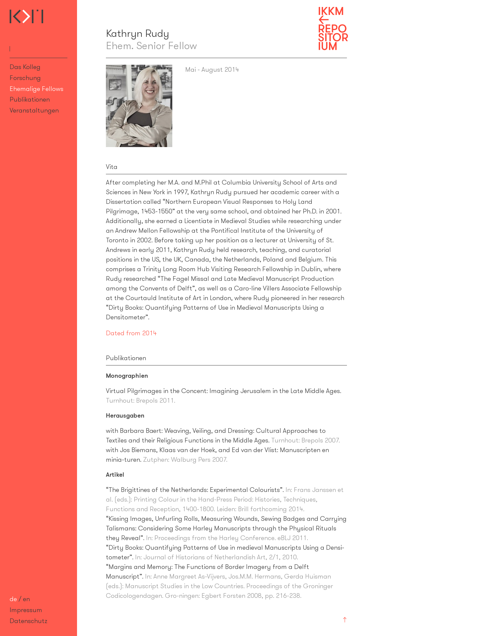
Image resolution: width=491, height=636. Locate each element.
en (26, 599)
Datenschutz (28, 621)
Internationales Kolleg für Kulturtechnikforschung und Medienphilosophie (26, 16)
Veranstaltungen (34, 110)
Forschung (25, 78)
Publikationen (30, 99)
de (13, 599)
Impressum (26, 610)
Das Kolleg (25, 67)
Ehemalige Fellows (36, 89)
